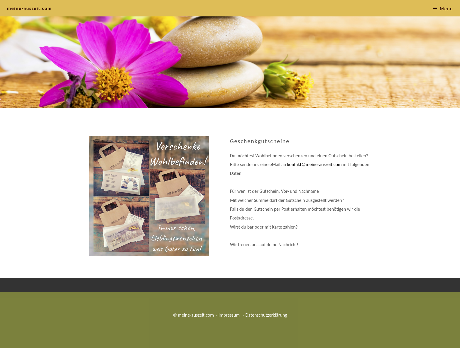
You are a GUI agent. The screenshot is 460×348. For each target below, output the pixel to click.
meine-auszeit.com (29, 8)
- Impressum (228, 315)
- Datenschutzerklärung (264, 315)
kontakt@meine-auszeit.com (314, 164)
